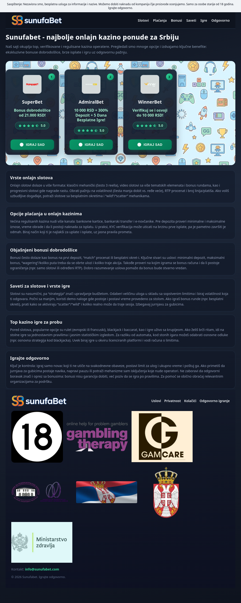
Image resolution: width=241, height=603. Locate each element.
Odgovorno (220, 20)
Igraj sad (32, 145)
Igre (203, 20)
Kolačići (190, 401)
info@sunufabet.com (42, 569)
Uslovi (156, 401)
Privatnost (172, 401)
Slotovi (143, 20)
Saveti (191, 20)
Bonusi (176, 20)
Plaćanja (160, 20)
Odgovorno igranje (215, 401)
